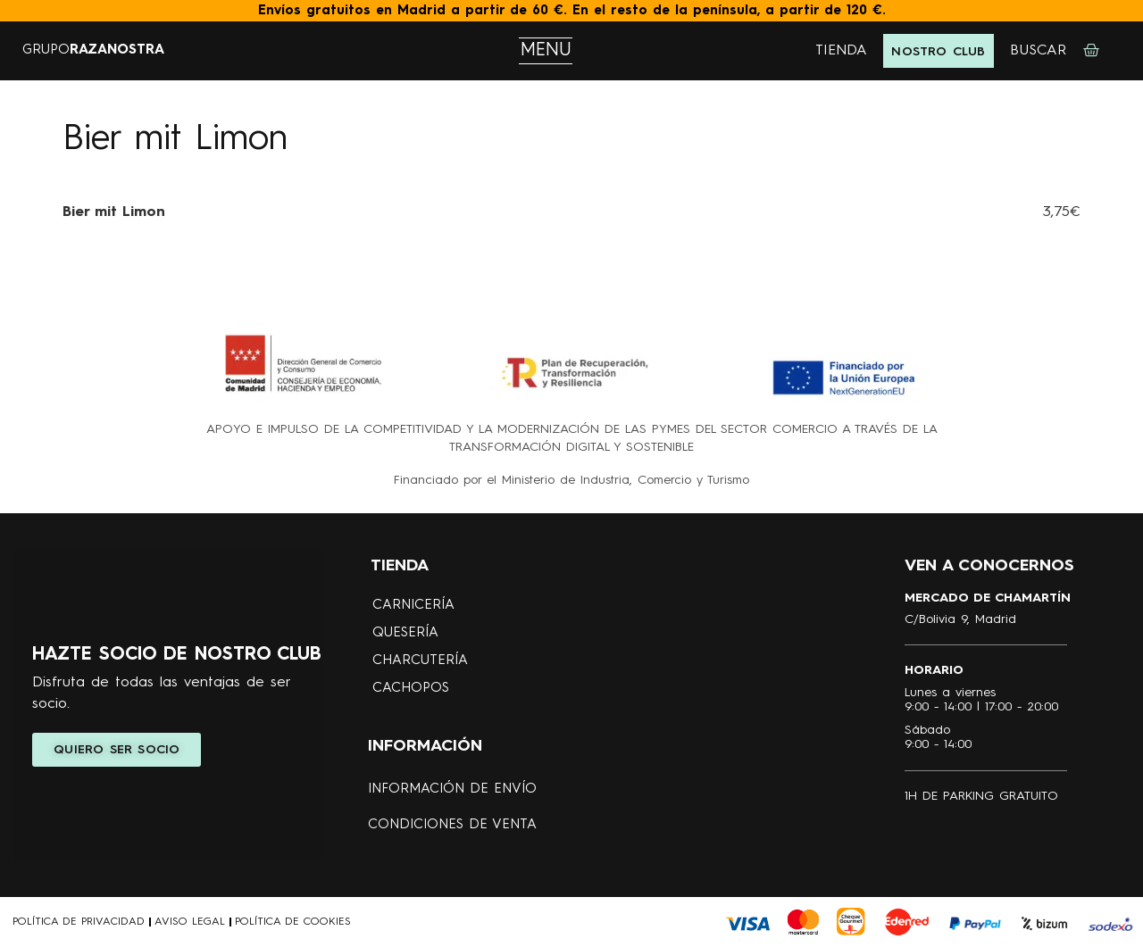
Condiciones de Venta (452, 825)
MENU (546, 51)
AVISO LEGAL (189, 922)
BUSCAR (1038, 51)
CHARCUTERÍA (420, 661)
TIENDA (841, 51)
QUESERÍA (405, 633)
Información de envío (452, 789)
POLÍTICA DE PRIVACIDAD (79, 922)
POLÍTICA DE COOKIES (293, 922)
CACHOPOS (410, 688)
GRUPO (93, 50)
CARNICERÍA (413, 605)
